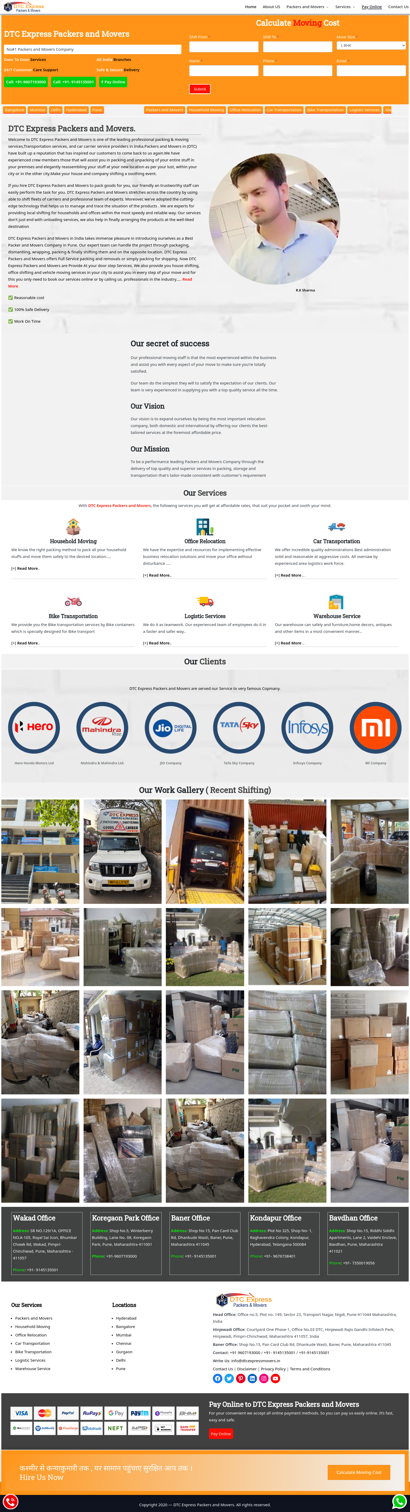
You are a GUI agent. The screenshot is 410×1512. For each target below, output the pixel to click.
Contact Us (223, 1368)
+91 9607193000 (245, 1352)
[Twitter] (229, 1378)
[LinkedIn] (252, 1378)
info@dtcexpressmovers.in (255, 1360)
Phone (270, 61)
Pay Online (221, 1433)
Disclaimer (247, 1368)
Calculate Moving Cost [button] (358, 1472)
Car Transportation (284, 109)
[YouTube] (275, 1378)
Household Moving (206, 109)
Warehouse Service (32, 1368)
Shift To (271, 37)
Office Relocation (245, 109)
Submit (200, 89)
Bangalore (14, 109)
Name (195, 61)
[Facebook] (217, 1378)
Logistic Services (364, 109)
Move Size (347, 37)
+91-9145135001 (314, 1352)
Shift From (199, 37)
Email (343, 61)
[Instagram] (264, 1378)
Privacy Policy (273, 1368)
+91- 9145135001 (279, 1352)
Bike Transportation (325, 109)
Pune (97, 109)
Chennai (123, 1343)
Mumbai (37, 109)
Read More (27, 568)
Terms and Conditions (310, 1368)
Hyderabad (76, 109)
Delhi (55, 109)
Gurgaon (124, 1351)
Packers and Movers (164, 109)
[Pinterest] (240, 1378)
